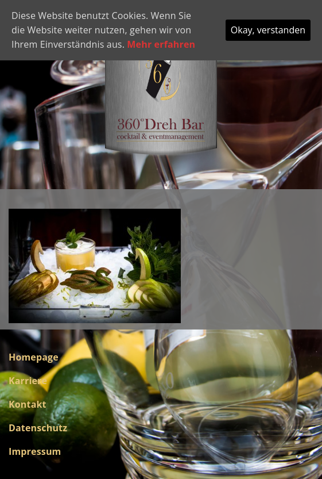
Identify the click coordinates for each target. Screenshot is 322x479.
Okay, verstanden (268, 30)
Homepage (34, 357)
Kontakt (27, 404)
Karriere (28, 380)
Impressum (35, 451)
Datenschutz (38, 427)
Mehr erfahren (161, 44)
